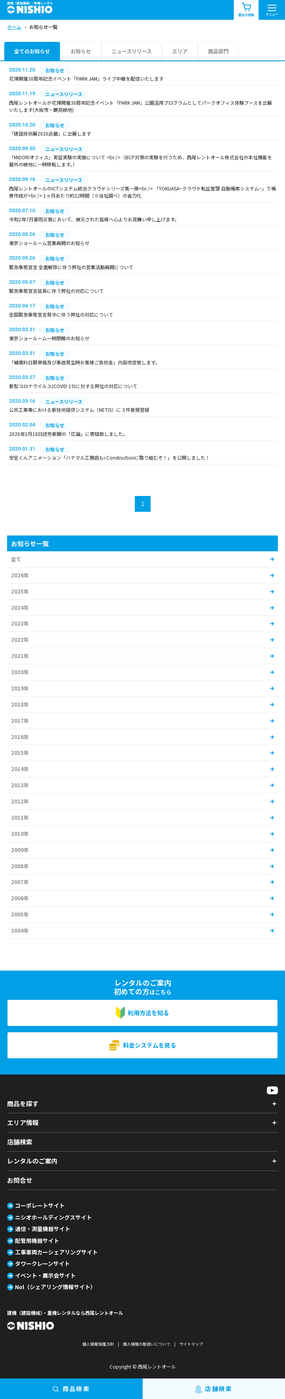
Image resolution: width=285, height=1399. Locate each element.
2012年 (20, 801)
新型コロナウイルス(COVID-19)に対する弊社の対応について (73, 386)
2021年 (20, 656)
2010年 (20, 833)
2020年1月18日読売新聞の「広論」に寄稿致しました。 (68, 433)
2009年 (20, 850)
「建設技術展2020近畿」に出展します (50, 133)
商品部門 (218, 51)
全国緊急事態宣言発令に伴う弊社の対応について (61, 314)
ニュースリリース (132, 51)
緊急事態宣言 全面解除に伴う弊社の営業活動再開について (71, 267)
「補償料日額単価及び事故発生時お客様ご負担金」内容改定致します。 (84, 362)
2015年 (20, 752)
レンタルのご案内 (32, 1160)
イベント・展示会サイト (45, 1275)
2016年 (20, 737)
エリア (180, 51)
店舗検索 (19, 1141)
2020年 (20, 672)
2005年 (20, 914)
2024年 (20, 607)
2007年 (20, 882)
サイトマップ (191, 1344)
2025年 (20, 591)
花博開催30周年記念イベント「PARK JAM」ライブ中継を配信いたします (86, 78)
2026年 (20, 575)
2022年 (20, 639)
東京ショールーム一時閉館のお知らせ (49, 338)
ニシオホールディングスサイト (53, 1217)
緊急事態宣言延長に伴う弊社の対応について (56, 290)
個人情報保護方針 (98, 1344)
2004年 (20, 930)
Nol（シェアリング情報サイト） (55, 1287)
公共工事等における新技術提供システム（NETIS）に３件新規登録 (79, 409)
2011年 (20, 817)
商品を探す (23, 1103)
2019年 (20, 688)
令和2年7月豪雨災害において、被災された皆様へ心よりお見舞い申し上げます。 (94, 219)
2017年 (20, 720)
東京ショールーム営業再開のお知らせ (49, 242)
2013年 (20, 785)
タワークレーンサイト (42, 1263)
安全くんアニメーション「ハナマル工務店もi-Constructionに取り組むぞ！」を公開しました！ (109, 457)
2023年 (20, 623)
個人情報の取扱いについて (146, 1344)
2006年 (20, 898)
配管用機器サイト (37, 1240)
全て (16, 559)
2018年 (20, 704)
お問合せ (19, 1180)
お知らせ (81, 51)
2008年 (20, 866)
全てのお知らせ (32, 51)
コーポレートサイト (40, 1205)
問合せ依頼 (246, 10)
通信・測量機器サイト (42, 1229)
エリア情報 (23, 1122)
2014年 (20, 769)
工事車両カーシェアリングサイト (56, 1252)
